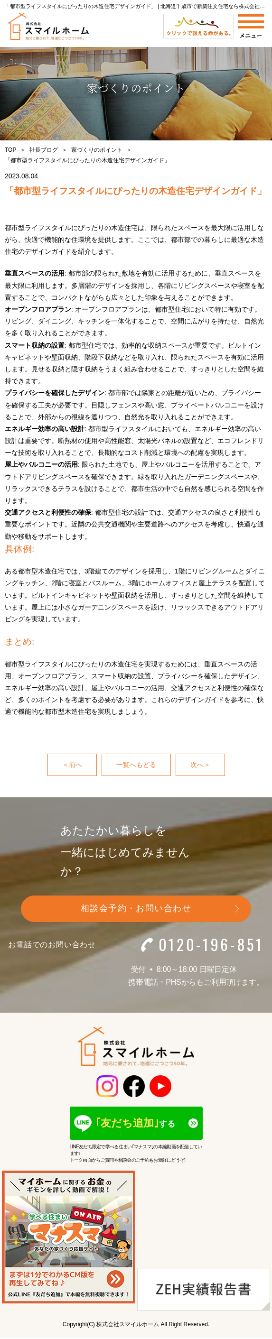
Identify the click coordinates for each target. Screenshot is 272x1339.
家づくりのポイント (96, 150)
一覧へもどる (136, 764)
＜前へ (72, 764)
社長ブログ (43, 150)
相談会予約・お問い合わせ (136, 908)
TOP (10, 150)
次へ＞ (200, 764)
